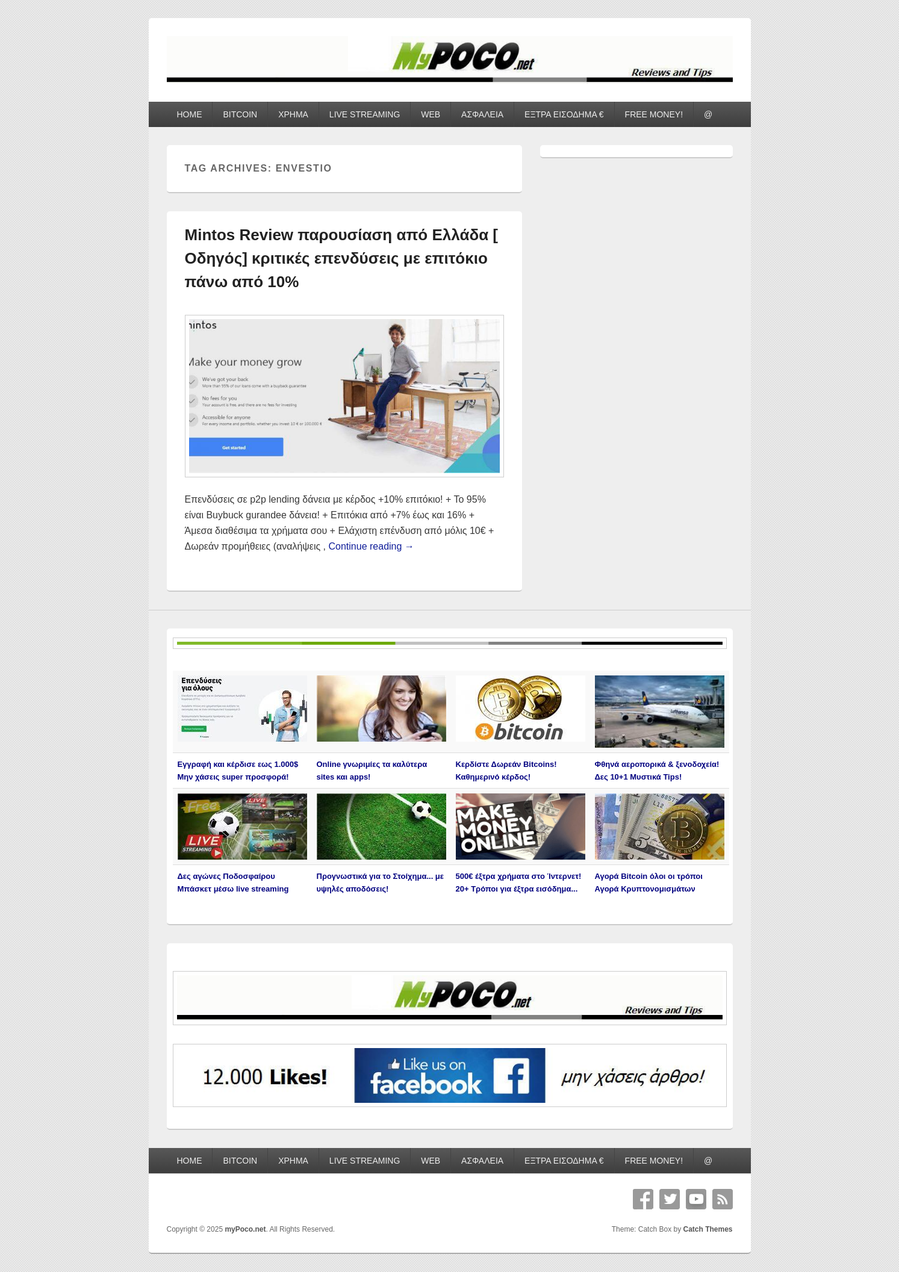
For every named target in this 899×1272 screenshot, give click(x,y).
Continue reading (371, 546)
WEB (430, 114)
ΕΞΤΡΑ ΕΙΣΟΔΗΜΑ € (564, 114)
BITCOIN (240, 114)
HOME (189, 114)
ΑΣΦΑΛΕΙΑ (482, 114)
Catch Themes (707, 1229)
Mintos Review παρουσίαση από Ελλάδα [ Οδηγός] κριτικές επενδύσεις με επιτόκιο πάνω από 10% (342, 258)
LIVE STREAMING (364, 114)
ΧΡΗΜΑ (293, 114)
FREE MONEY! (654, 114)
